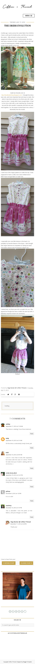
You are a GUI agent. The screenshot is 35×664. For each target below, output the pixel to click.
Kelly (7, 438)
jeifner (8, 491)
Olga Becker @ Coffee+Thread (20, 522)
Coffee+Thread (12, 662)
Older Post (26, 563)
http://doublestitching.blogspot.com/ (11, 95)
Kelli (7, 452)
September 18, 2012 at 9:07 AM (14, 455)
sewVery (8, 505)
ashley (8, 424)
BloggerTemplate (27, 662)
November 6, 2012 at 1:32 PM (13, 493)
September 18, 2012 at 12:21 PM (14, 475)
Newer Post (9, 563)
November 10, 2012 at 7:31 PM (14, 508)
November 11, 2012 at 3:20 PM (18, 524)
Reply (31, 433)
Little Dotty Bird (11, 473)
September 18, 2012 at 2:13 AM (14, 440)
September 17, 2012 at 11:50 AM (14, 426)
